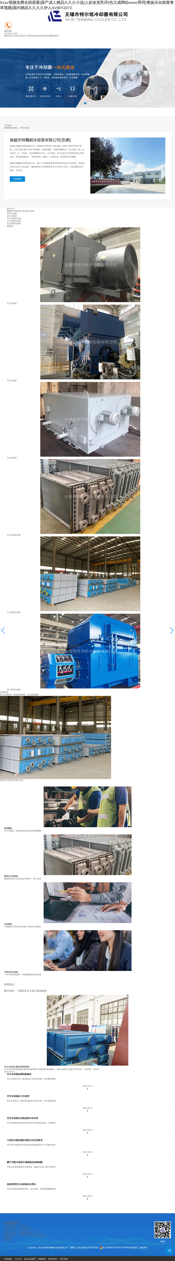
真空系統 (64, 1259)
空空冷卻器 (12, 213)
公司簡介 (16, 36)
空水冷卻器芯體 (14, 218)
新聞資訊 (31, 36)
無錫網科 (143, 1247)
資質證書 (39, 36)
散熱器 (10, 226)
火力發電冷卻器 (14, 221)
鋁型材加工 (53, 1259)
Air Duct (18, 1259)
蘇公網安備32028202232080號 (114, 1247)
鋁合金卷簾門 (30, 1259)
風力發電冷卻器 (14, 223)
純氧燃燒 (42, 1259)
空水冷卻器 (12, 216)
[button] (85, 103)
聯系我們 (55, 36)
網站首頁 (8, 36)
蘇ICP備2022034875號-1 (88, 1247)
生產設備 (47, 36)
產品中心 (24, 36)
